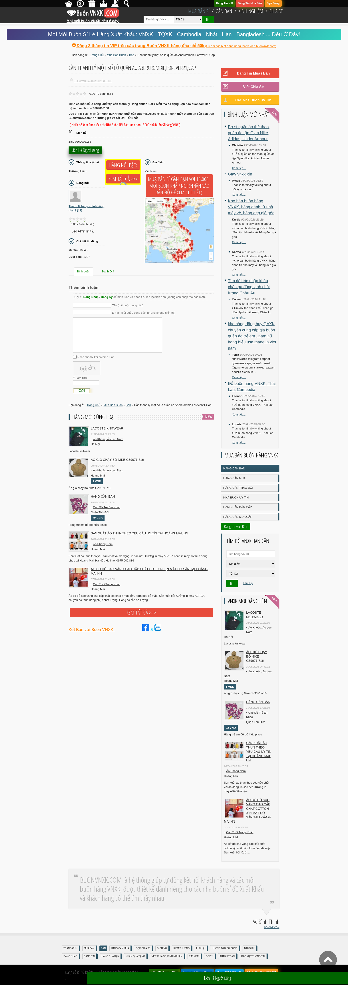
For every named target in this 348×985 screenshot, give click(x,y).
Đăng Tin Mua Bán (250, 3)
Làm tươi (81, 378)
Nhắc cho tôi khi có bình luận (95, 357)
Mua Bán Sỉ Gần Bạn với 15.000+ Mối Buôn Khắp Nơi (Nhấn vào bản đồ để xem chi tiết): (179, 186)
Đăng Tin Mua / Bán (253, 73)
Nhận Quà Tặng (135, 956)
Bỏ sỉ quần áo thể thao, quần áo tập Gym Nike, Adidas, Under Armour (249, 133)
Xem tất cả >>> (123, 178)
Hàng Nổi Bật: (123, 165)
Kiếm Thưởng (182, 948)
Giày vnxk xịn (240, 174)
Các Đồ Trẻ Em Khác (106, 507)
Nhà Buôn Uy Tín (236, 497)
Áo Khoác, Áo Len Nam (108, 439)
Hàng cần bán (103, 496)
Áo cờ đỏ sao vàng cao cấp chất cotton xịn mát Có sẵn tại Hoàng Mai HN (149, 571)
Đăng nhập (70, 956)
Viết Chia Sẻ (253, 87)
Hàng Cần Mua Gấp (237, 516)
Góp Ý (209, 956)
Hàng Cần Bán (234, 468)
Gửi (82, 391)
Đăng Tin (89, 956)
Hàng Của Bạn (110, 956)
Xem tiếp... (239, 168)
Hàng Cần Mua (234, 478)
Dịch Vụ (162, 948)
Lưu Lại (200, 948)
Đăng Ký (107, 297)
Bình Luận (83, 271)
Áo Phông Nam (103, 544)
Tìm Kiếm (194, 956)
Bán (103, 948)
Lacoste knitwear (107, 428)
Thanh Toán (227, 956)
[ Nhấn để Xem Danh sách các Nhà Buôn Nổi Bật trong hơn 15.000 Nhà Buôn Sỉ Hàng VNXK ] (125, 124)
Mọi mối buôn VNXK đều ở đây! (93, 19)
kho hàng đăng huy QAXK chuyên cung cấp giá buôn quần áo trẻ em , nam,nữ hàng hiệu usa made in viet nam (252, 336)
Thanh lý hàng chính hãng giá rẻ (86, 208)
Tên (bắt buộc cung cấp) (127, 305)
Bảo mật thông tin (253, 956)
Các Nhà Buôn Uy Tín (253, 100)
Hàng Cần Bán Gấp (237, 507)
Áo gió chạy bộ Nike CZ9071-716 (117, 459)
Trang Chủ (70, 948)
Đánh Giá (108, 271)
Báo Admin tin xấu (83, 231)
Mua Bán (89, 948)
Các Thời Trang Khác (106, 584)
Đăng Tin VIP (224, 3)
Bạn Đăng (273, 3)
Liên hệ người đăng (85, 151)
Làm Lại (248, 583)
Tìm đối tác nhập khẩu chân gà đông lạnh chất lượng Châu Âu (249, 287)
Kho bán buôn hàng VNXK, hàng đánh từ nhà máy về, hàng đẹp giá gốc (251, 207)
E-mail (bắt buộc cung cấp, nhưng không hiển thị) (143, 312)
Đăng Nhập (91, 297)
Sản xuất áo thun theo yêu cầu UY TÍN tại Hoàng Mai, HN (139, 533)
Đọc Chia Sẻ (143, 948)
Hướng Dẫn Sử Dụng (224, 948)
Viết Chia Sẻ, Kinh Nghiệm (167, 956)
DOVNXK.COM (271, 927)
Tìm (208, 19)
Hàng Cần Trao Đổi (238, 487)
